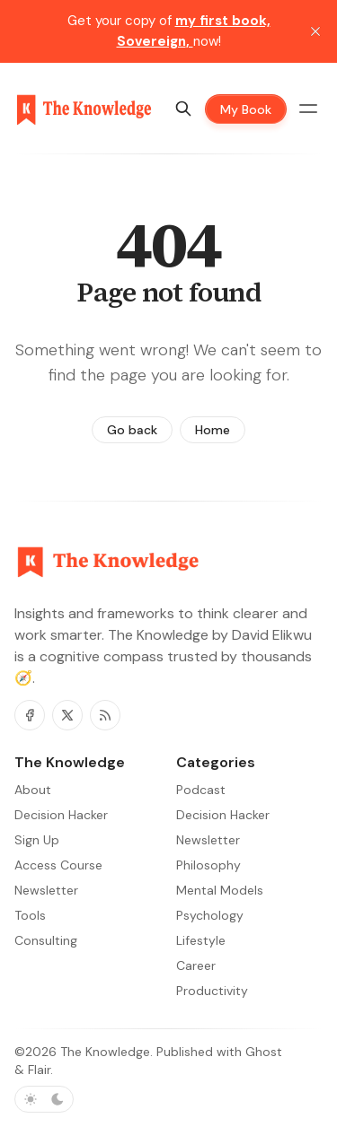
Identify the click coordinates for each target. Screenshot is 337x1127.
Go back (132, 430)
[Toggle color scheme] (44, 1099)
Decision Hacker (223, 815)
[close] (315, 31)
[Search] (183, 108)
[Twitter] (67, 715)
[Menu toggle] (308, 108)
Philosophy (208, 865)
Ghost (263, 1052)
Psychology (210, 915)
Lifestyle (201, 940)
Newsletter (208, 840)
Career (196, 965)
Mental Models (219, 890)
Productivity (212, 991)
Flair (39, 1069)
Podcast (201, 790)
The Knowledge (105, 1052)
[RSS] (105, 715)
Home (212, 430)
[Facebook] (29, 715)
